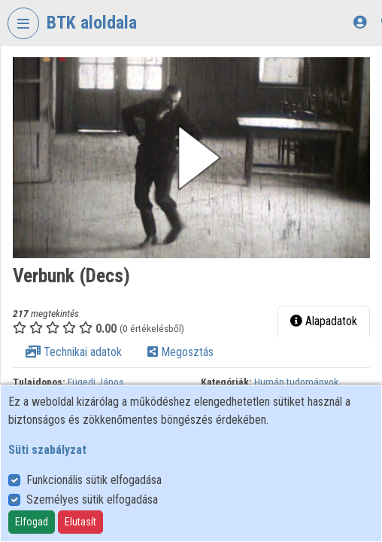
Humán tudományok (296, 382)
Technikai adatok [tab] (74, 352)
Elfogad (31, 522)
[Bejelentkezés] (359, 22)
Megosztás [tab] (180, 352)
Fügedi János (95, 382)
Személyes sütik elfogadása (92, 499)
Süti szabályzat (47, 450)
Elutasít (80, 522)
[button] (191, 157)
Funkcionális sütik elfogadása (94, 480)
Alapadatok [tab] (323, 321)
